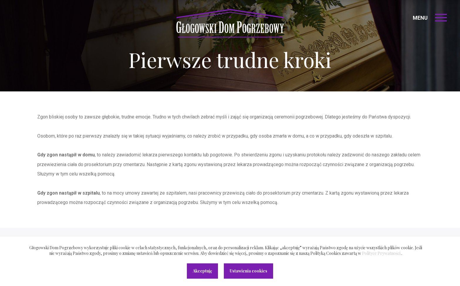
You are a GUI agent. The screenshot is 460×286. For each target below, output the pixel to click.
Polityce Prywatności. (381, 253)
